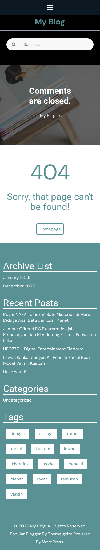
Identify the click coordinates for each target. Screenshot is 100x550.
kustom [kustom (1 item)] (43, 449)
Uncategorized (17, 400)
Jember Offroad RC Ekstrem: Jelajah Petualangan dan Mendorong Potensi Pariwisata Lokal (49, 334)
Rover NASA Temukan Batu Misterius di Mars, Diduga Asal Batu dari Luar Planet (47, 317)
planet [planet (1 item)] (16, 479)
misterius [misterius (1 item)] (19, 464)
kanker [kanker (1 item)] (72, 433)
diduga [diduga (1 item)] (46, 433)
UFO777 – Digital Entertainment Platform (43, 349)
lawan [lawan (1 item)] (69, 449)
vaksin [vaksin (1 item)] (16, 494)
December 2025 (19, 286)
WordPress (52, 542)
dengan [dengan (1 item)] (17, 433)
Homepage (50, 229)
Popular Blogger (25, 534)
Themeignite (60, 534)
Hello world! (14, 372)
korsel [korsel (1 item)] (16, 449)
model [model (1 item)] (48, 464)
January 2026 (16, 277)
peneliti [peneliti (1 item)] (76, 464)
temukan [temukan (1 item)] (69, 479)
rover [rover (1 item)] (42, 479)
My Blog (50, 21)
